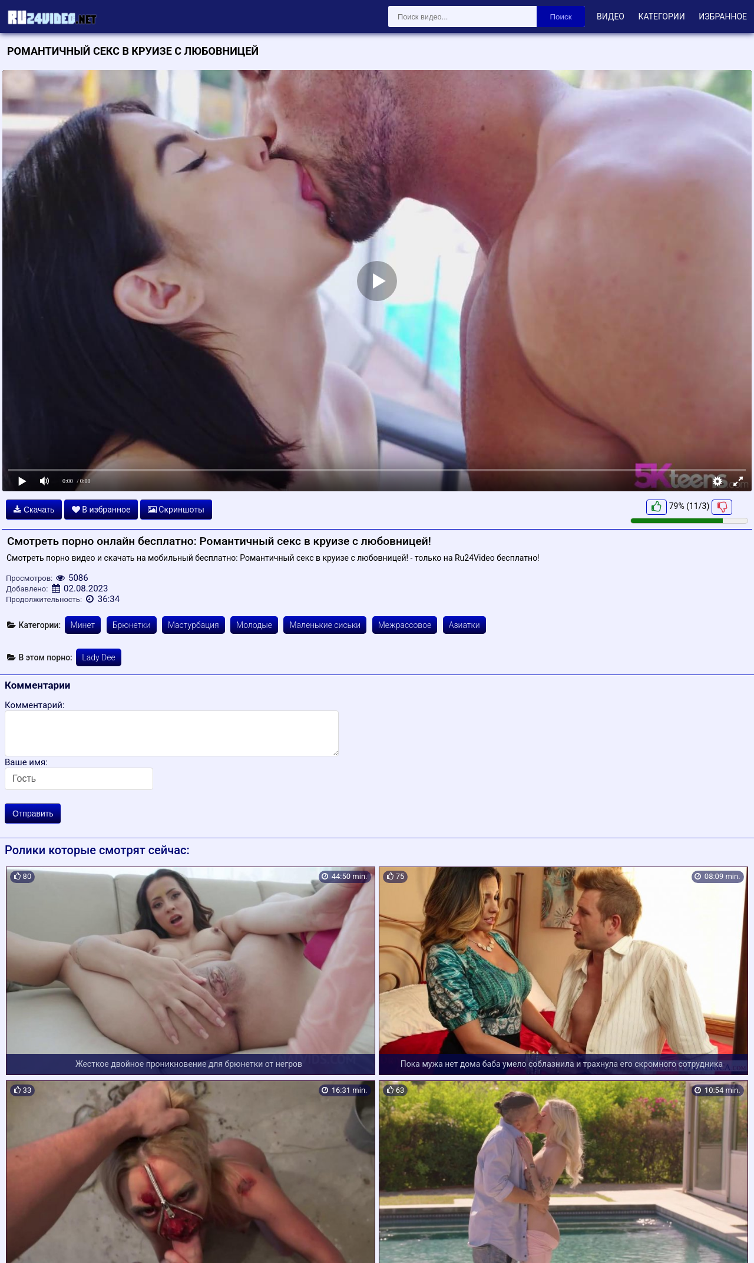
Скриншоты (176, 509)
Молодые (254, 625)
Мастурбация (193, 625)
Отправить (32, 813)
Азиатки (464, 625)
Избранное (723, 16)
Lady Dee (98, 657)
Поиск (561, 16)
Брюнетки (132, 625)
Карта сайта (26, 1240)
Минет (83, 625)
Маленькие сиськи (325, 625)
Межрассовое (405, 625)
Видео (610, 16)
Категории (661, 16)
